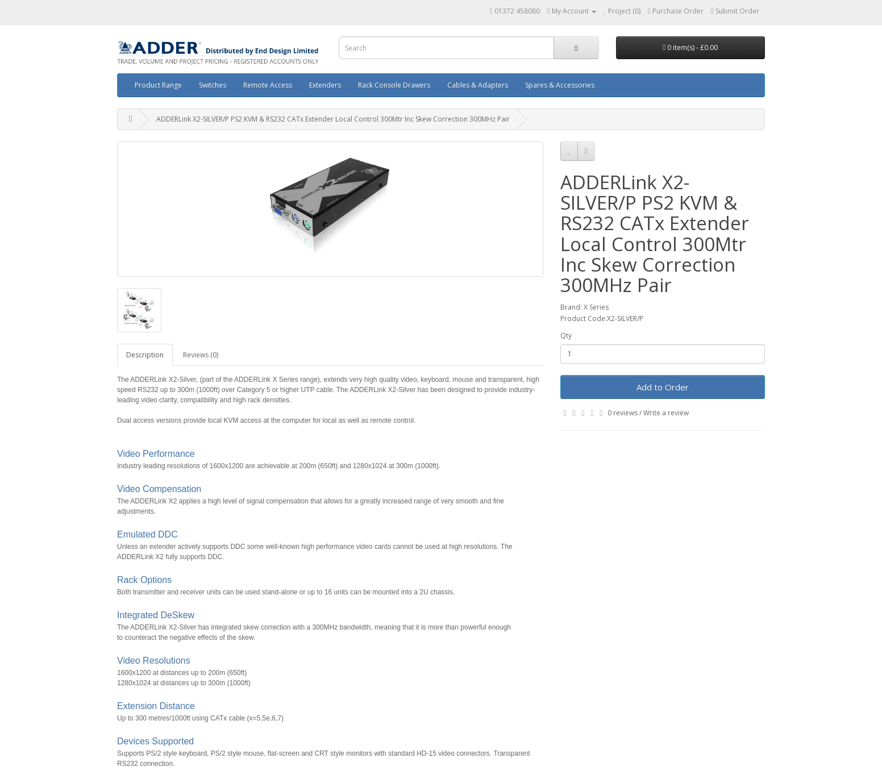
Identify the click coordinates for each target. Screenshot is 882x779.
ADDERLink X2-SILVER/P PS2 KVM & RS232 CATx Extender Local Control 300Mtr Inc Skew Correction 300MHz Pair (333, 119)
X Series (596, 307)
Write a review (666, 413)
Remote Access (267, 85)
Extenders (325, 85)
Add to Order (662, 387)
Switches (212, 85)
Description (145, 355)
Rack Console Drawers (394, 85)
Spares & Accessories (559, 85)
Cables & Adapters (477, 85)
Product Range (158, 85)
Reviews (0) (200, 355)
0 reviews (623, 413)
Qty (566, 335)
